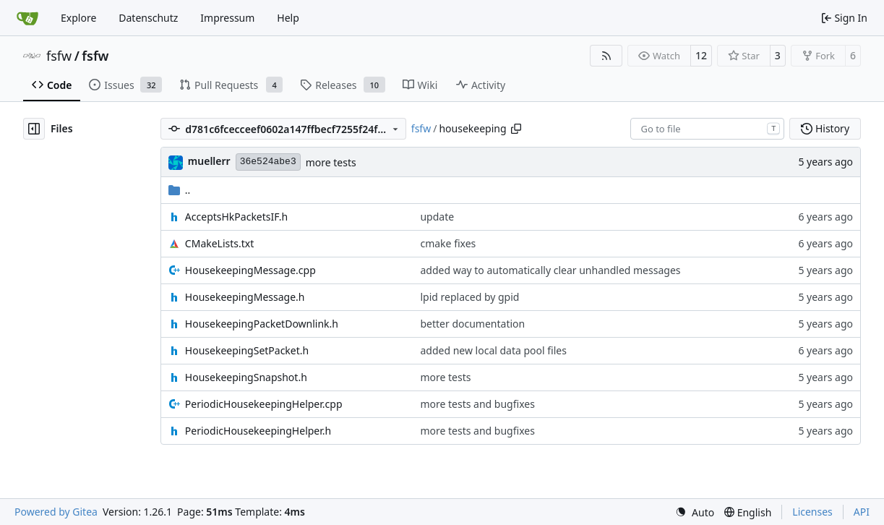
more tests (331, 162)
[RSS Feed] (606, 56)
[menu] (694, 512)
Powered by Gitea (56, 511)
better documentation (472, 323)
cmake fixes (448, 243)
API (862, 511)
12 (701, 55)
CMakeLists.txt (219, 243)
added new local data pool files (493, 350)
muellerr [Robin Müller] (209, 161)
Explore (78, 18)
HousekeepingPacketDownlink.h (261, 323)
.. (179, 190)
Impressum (227, 18)
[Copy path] (516, 129)
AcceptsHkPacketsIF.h (236, 216)
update (437, 216)
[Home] (27, 18)
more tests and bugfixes (477, 404)
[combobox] (707, 129)
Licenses (812, 511)
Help (288, 18)
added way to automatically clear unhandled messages (550, 270)
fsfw (59, 55)
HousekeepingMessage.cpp (250, 270)
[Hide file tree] (34, 129)
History (825, 128)
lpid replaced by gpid (469, 297)
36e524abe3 (268, 161)
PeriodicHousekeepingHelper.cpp (264, 404)
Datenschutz (148, 18)
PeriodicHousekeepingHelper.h (258, 431)
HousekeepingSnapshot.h (246, 377)
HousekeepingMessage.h (245, 297)
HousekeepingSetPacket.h (247, 350)
